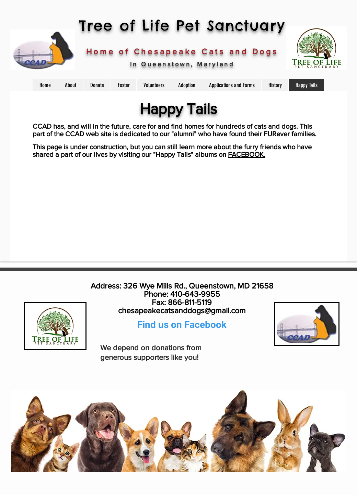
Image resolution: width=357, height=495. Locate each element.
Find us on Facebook (182, 324)
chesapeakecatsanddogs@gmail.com (182, 310)
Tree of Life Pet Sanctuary (182, 25)
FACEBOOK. (246, 154)
